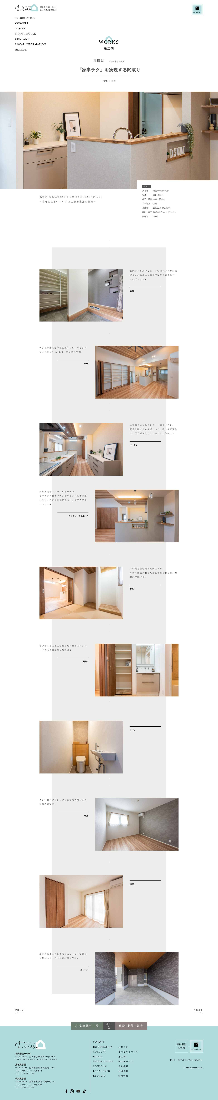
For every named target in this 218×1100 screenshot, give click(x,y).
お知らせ (110, 1047)
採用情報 (110, 1076)
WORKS (25, 28)
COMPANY (28, 39)
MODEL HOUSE (34, 33)
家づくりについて (115, 1052)
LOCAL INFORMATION (37, 44)
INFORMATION (31, 18)
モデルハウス (113, 1061)
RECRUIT (28, 49)
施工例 (109, 1057)
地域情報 (110, 1071)
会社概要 (110, 1066)
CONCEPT (33, 23)
